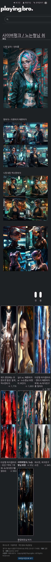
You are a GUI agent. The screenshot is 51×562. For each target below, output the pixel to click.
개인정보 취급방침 (25, 545)
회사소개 (6, 545)
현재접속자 (39, 3)
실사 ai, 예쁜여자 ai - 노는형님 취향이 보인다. (25, 380)
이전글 (36, 296)
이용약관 (13, 545)
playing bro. (17, 9)
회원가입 (28, 3)
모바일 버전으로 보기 (25, 558)
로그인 (18, 3)
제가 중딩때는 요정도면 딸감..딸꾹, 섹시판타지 (8, 380)
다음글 (40, 296)
